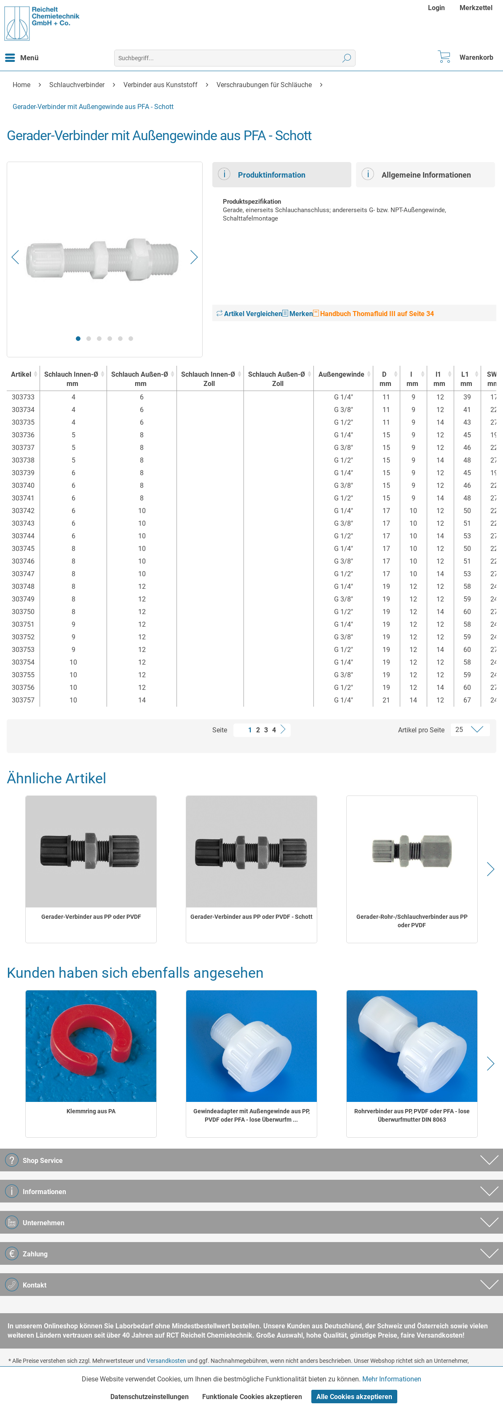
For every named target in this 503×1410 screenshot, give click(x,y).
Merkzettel (476, 8)
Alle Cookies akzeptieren (354, 1397)
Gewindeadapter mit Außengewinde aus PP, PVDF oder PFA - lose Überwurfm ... (251, 1115)
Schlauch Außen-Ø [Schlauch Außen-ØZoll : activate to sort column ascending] (276, 379)
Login (436, 8)
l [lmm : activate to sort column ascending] (411, 379)
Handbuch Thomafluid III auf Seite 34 (373, 314)
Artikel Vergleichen (249, 314)
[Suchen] (347, 58)
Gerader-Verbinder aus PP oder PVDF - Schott (251, 916)
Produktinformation (261, 174)
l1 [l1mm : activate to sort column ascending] (438, 379)
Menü (22, 56)
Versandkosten (166, 1360)
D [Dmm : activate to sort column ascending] (384, 379)
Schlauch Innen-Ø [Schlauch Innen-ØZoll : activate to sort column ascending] (208, 379)
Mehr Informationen (391, 1379)
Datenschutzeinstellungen (149, 1397)
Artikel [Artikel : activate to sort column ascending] (21, 374)
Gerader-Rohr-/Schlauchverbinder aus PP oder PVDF (412, 920)
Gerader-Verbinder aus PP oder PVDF (91, 916)
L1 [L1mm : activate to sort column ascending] (465, 379)
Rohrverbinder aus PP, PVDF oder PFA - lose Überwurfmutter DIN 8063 (412, 1115)
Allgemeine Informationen (416, 174)
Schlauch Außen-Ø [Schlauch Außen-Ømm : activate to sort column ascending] (139, 379)
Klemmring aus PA (91, 1111)
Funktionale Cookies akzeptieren (252, 1397)
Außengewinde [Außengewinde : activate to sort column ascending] (341, 374)
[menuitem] (437, 8)
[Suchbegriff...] (235, 58)
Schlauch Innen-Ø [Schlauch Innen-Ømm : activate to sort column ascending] (71, 379)
